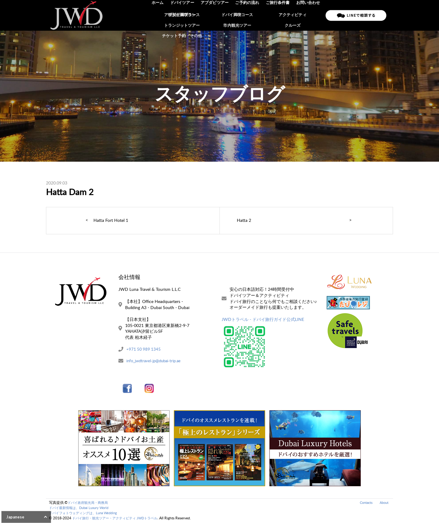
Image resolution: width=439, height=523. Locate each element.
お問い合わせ (308, 15)
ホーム (161, 15)
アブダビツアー (217, 15)
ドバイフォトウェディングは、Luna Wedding (86, 513)
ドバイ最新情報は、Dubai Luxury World (81, 508)
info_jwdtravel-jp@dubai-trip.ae (155, 361)
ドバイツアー (185, 15)
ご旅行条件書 (278, 15)
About (383, 503)
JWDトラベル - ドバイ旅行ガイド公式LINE (263, 319)
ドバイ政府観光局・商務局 (89, 503)
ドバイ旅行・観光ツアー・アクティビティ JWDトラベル (118, 518)
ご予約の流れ (249, 15)
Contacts (364, 503)
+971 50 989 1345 (144, 349)
